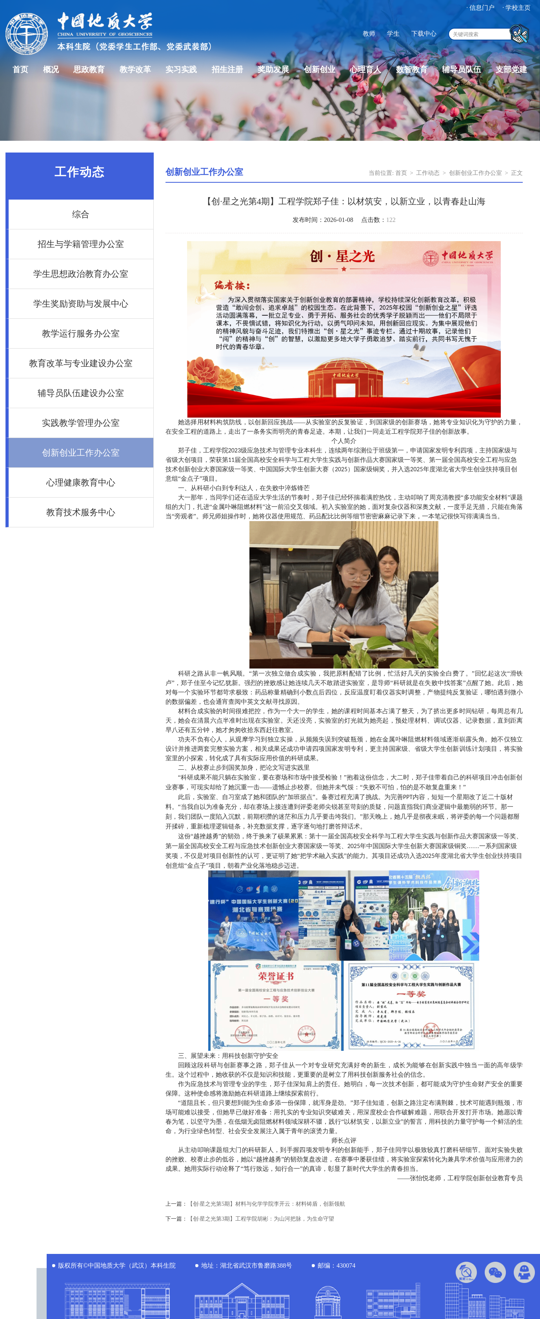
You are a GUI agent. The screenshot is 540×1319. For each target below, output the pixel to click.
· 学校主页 (516, 7)
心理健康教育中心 (80, 482)
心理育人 (365, 69)
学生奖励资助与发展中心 (80, 304)
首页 (20, 69)
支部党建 (511, 69)
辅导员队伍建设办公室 (81, 393)
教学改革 (135, 69)
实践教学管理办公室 (81, 423)
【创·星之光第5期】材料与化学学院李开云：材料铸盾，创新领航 (266, 1204)
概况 (51, 69)
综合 (80, 214)
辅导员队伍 (461, 69)
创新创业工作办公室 (81, 453)
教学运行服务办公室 (81, 333)
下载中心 (423, 33)
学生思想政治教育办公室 (80, 274)
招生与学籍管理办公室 (81, 244)
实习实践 (181, 69)
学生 (393, 33)
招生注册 (227, 69)
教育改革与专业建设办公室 (81, 363)
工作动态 (428, 173)
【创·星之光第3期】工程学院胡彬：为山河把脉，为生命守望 (261, 1219)
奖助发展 (273, 69)
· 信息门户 (480, 7)
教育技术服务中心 (80, 512)
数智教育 (411, 69)
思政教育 (89, 69)
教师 (369, 33)
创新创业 (319, 69)
